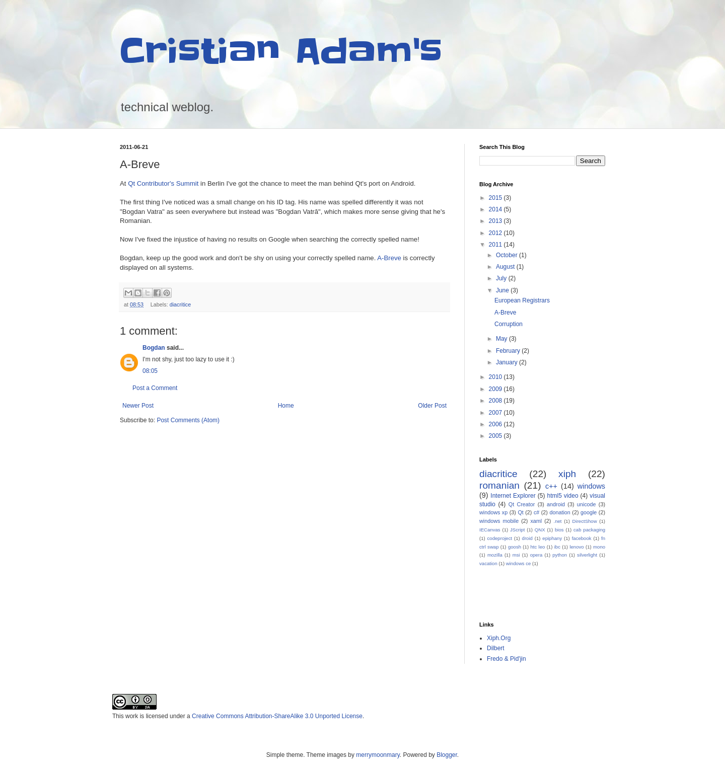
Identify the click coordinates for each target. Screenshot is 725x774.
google (589, 512)
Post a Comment (154, 388)
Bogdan (153, 347)
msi (516, 555)
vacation (488, 563)
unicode (586, 504)
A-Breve (389, 258)
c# (536, 512)
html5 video (562, 495)
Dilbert (495, 648)
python (559, 555)
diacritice (180, 304)
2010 (496, 376)
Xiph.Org (499, 638)
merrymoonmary (377, 754)
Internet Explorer (512, 495)
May (502, 338)
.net (557, 521)
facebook (582, 538)
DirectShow (584, 521)
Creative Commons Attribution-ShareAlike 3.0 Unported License (277, 716)
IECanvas (489, 529)
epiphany (552, 538)
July (502, 278)
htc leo (537, 547)
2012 (496, 233)
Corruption (508, 324)
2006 (496, 424)
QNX (540, 529)
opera (536, 555)
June (503, 290)
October (507, 255)
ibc (557, 547)
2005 (496, 435)
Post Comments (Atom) (188, 420)
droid (527, 538)
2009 (496, 389)
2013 (496, 220)
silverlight (587, 555)
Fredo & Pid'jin (506, 658)
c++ (551, 486)
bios (559, 529)
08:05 (150, 370)
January (507, 362)
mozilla (494, 555)
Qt (520, 512)
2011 (496, 244)
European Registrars (522, 300)
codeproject (500, 538)
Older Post (432, 405)
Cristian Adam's (281, 51)
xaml (536, 521)
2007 (496, 412)
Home (286, 405)
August (506, 266)
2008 (496, 400)
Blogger (447, 754)
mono (599, 547)
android (556, 504)
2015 (496, 197)
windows (591, 486)
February (509, 350)
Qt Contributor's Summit (163, 183)
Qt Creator (522, 504)
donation (559, 512)
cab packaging (589, 529)
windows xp (493, 512)
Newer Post (138, 405)
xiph (567, 474)
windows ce (518, 563)
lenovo (576, 547)
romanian (499, 485)
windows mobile (499, 521)
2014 (496, 209)
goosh (514, 547)
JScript (517, 529)
